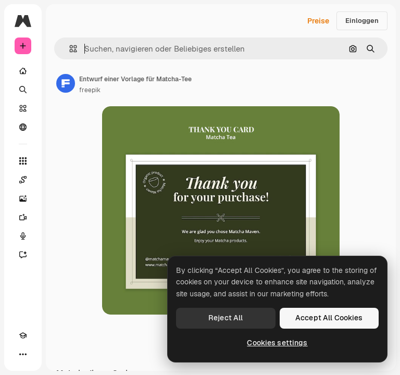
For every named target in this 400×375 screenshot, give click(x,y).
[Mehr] (23, 354)
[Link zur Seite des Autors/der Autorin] (65, 83)
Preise (318, 21)
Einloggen (362, 20)
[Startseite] (23, 71)
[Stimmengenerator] (23, 236)
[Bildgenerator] (23, 198)
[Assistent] (23, 254)
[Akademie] (23, 335)
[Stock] (23, 108)
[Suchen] (23, 89)
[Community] (23, 127)
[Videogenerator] (23, 217)
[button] (69, 49)
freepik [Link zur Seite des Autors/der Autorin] (90, 90)
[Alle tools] (23, 161)
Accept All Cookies (329, 317)
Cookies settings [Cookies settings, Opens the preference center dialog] (277, 342)
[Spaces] (23, 179)
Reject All (225, 317)
